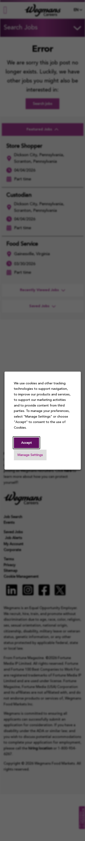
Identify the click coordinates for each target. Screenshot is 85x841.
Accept (26, 443)
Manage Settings (30, 455)
